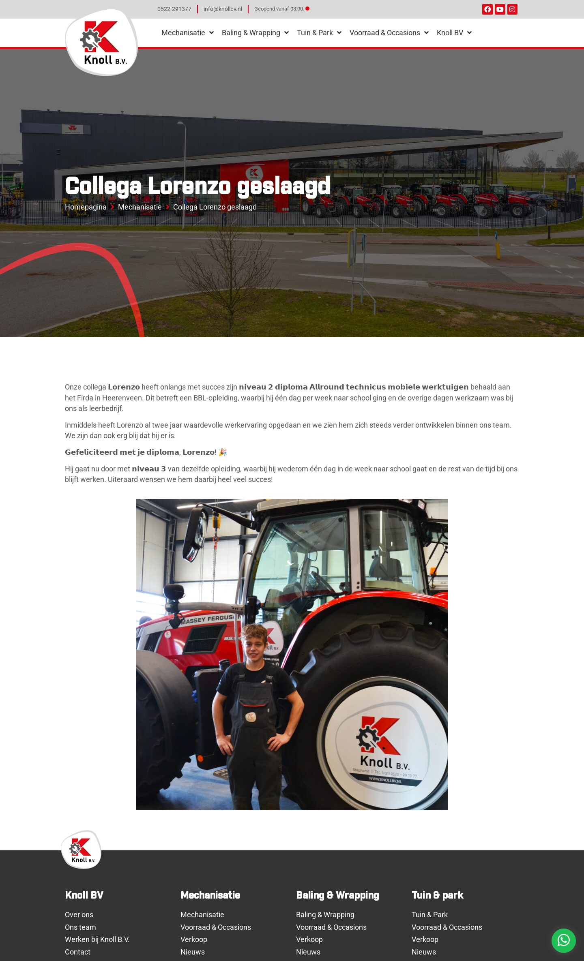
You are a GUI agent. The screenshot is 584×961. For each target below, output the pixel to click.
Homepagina (86, 207)
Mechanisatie (140, 207)
